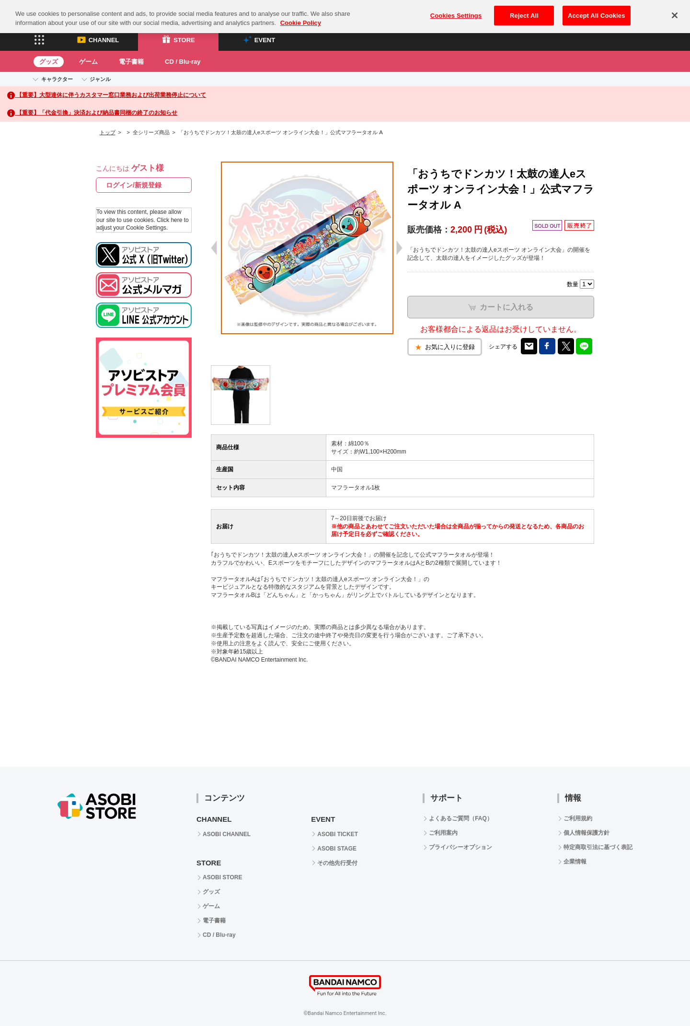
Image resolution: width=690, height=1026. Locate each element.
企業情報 (575, 861)
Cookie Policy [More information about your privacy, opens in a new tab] (300, 14)
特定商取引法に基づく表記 (598, 847)
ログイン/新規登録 (133, 185)
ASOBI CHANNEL (227, 834)
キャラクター (57, 79)
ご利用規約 (578, 818)
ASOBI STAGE (336, 848)
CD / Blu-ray (182, 61)
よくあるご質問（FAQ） (461, 818)
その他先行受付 (337, 863)
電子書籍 (131, 61)
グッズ (48, 61)
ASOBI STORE (222, 877)
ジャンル (100, 79)
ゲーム (88, 61)
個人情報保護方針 (587, 832)
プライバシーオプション (460, 847)
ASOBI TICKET (337, 834)
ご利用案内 (443, 832)
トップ (107, 132)
